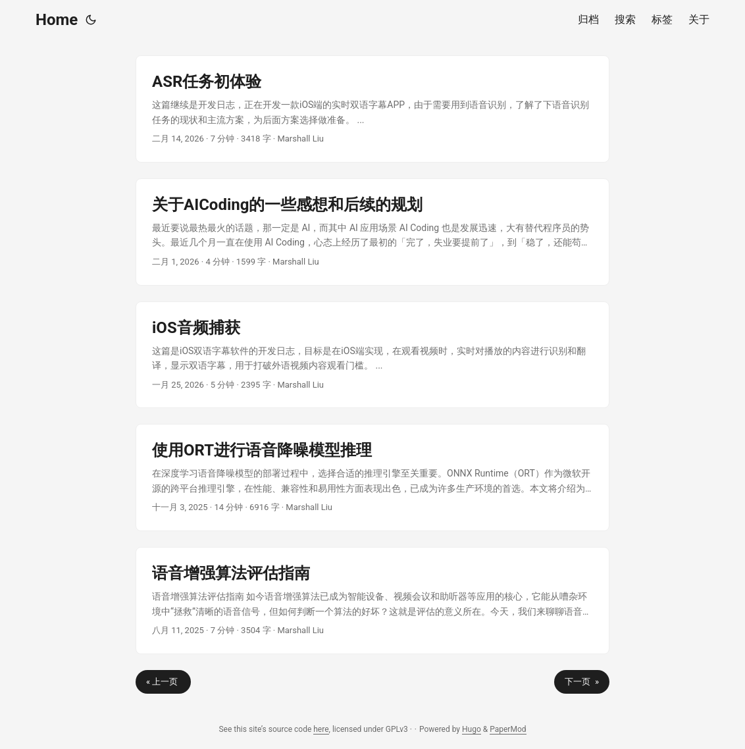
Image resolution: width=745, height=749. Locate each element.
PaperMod (508, 729)
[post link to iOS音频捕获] (372, 355)
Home (57, 20)
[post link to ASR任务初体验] (372, 109)
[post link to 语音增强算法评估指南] (372, 601)
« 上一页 (163, 681)
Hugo (471, 729)
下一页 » (582, 681)
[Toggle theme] (91, 19)
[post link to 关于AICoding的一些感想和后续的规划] (372, 232)
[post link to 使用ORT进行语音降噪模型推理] (372, 477)
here (320, 729)
